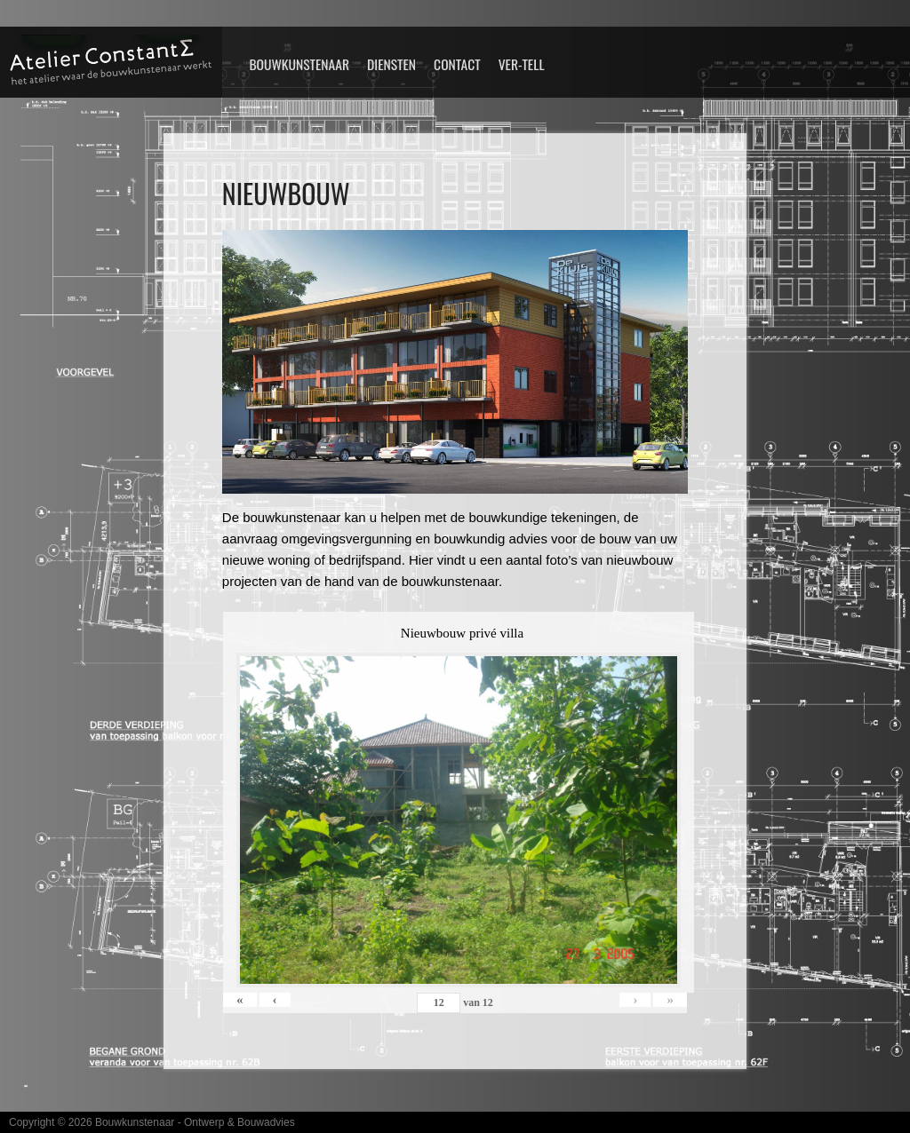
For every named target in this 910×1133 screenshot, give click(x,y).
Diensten (391, 64)
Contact (457, 64)
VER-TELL (522, 64)
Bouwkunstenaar (299, 64)
